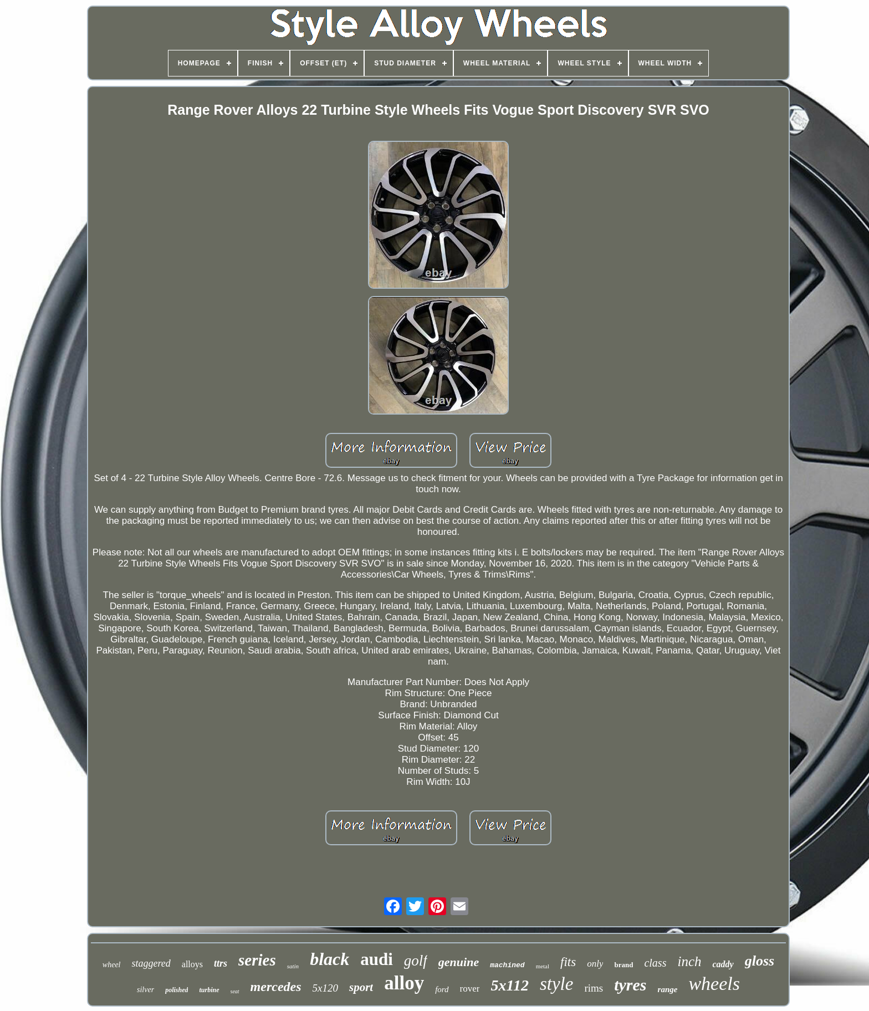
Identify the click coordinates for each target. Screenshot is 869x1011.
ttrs (220, 963)
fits (568, 962)
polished (176, 990)
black (329, 959)
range (668, 989)
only (595, 963)
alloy (404, 983)
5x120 (325, 988)
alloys (192, 964)
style (556, 984)
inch (689, 961)
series (257, 960)
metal (542, 966)
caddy (722, 964)
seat (235, 991)
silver (145, 990)
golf (415, 960)
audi (376, 959)
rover (470, 988)
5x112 (509, 985)
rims (593, 988)
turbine (209, 990)
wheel (112, 965)
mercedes (276, 986)
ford (441, 989)
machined (507, 965)
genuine (458, 962)
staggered (150, 963)
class (655, 963)
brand (623, 965)
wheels (714, 983)
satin (293, 966)
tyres (630, 985)
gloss (759, 961)
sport (361, 987)
